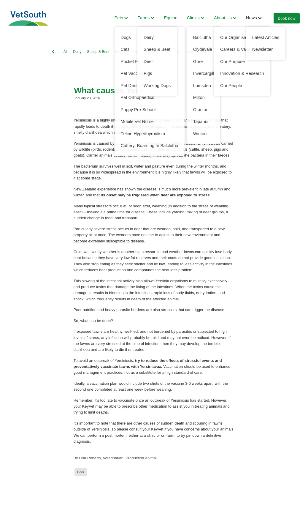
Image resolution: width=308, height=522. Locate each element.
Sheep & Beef (98, 52)
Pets (121, 17)
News (254, 17)
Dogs (149, 52)
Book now (287, 18)
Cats (190, 52)
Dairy (77, 52)
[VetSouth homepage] (37, 18)
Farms (145, 17)
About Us (225, 17)
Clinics (195, 17)
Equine (170, 17)
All (65, 52)
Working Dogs (169, 52)
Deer (203, 52)
